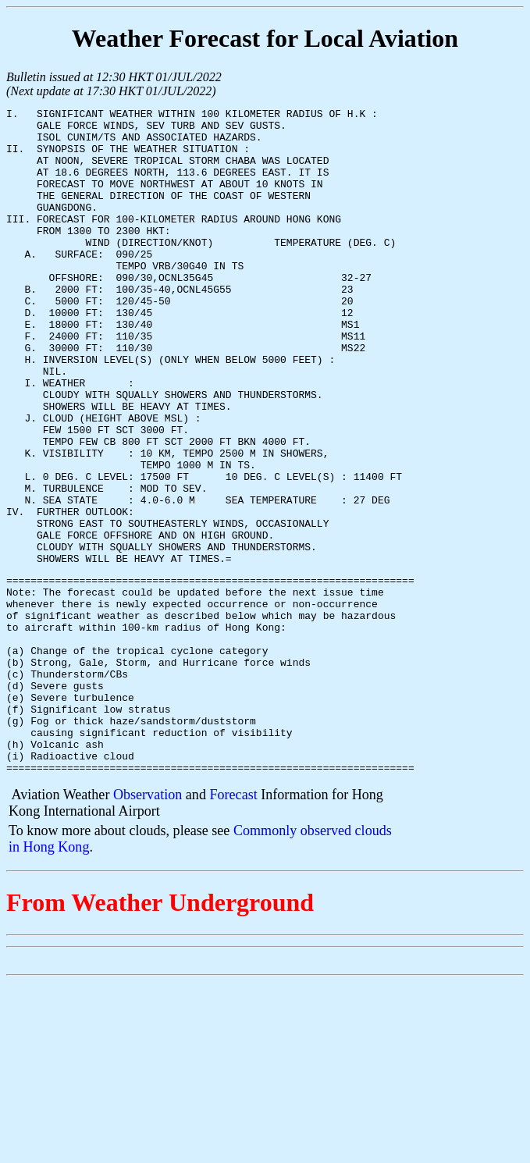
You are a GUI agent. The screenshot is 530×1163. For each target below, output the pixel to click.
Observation (147, 926)
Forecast (233, 926)
